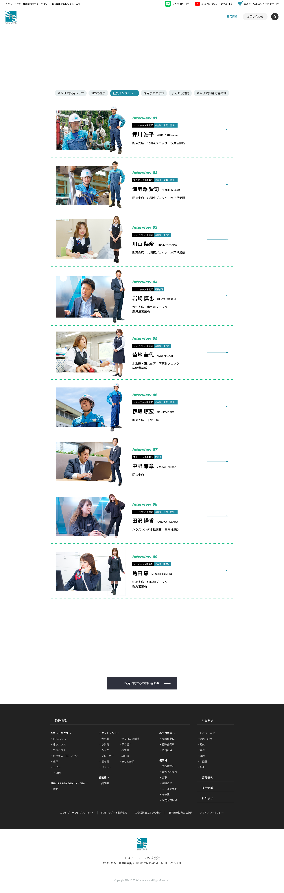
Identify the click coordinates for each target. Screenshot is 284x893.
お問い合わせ (255, 16)
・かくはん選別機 (129, 738)
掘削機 (102, 777)
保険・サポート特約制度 (114, 812)
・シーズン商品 (168, 789)
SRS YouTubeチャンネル (213, 3)
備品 (68, 783)
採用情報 (232, 16)
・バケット (105, 767)
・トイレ (55, 767)
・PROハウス (58, 738)
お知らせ (214, 16)
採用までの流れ (154, 93)
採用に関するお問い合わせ (142, 683)
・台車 (163, 777)
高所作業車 (165, 733)
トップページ (12, 31)
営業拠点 (179, 16)
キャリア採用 (45, 31)
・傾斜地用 (165, 750)
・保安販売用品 (168, 800)
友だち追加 (177, 4)
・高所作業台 (167, 766)
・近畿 (201, 756)
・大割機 (104, 738)
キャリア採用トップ (71, 93)
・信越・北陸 (204, 738)
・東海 (201, 750)
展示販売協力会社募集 (180, 812)
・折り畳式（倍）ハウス (64, 756)
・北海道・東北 (206, 733)
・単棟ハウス (58, 750)
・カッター (105, 750)
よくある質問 (180, 93)
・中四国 (202, 761)
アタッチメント (108, 733)
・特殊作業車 (167, 744)
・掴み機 (104, 761)
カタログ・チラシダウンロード (77, 812)
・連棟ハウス (58, 744)
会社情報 (197, 16)
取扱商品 (158, 16)
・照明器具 (165, 783)
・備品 (54, 789)
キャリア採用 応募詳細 (211, 93)
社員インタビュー (124, 93)
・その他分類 (126, 761)
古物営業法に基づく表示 (148, 812)
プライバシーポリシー (212, 812)
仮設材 (163, 760)
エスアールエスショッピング (258, 3)
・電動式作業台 (168, 772)
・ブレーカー (106, 756)
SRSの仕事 (98, 93)
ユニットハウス (59, 733)
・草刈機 (124, 756)
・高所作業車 (167, 738)
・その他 (55, 773)
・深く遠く (125, 744)
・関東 (201, 744)
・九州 (201, 767)
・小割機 (104, 744)
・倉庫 (54, 761)
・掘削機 (104, 783)
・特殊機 (124, 750)
